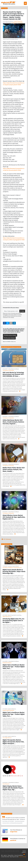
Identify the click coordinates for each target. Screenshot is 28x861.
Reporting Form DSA (14, 856)
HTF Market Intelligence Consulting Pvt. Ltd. (12, 567)
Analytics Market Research (8, 710)
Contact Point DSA (5, 856)
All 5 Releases (6, 539)
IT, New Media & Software (13, 369)
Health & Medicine (18, 21)
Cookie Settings (22, 856)
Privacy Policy (11, 855)
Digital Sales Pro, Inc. (7, 616)
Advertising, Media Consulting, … (15, 615)
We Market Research (7, 662)
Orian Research (6, 784)
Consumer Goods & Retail (13, 566)
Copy (22, 311)
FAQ (2, 855)
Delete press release (10, 335)
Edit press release (9, 338)
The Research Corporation (17, 22)
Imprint (5, 855)
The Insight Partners (7, 737)
